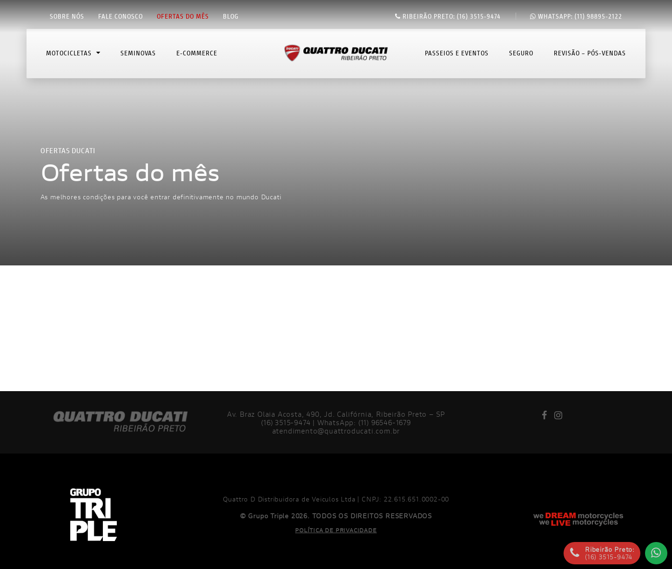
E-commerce (196, 57)
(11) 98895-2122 (576, 16)
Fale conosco (120, 16)
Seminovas (138, 57)
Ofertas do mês (183, 16)
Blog (231, 16)
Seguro (521, 57)
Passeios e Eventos (457, 57)
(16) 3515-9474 (448, 16)
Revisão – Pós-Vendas (590, 57)
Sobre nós (67, 16)
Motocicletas (73, 57)
